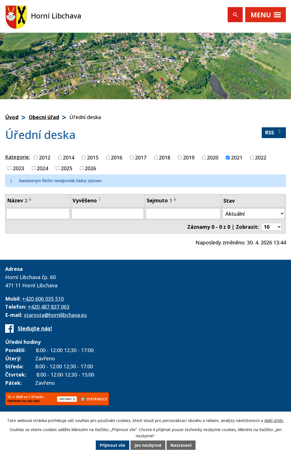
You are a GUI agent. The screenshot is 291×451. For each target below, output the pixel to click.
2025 (66, 168)
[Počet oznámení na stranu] (271, 227)
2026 (90, 168)
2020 (212, 157)
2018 (164, 157)
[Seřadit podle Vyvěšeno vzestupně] (100, 198)
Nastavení (181, 445)
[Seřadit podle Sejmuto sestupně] (175, 200)
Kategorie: (17, 156)
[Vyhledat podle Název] (38, 213)
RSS (274, 132)
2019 (188, 157)
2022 (260, 157)
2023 (18, 168)
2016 (116, 157)
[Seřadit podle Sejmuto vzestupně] (175, 198)
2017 (140, 157)
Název (17, 200)
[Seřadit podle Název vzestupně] (30, 198)
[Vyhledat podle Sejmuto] (183, 213)
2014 (68, 157)
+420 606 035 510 (43, 298)
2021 (236, 157)
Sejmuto (159, 200)
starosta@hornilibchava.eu (55, 314)
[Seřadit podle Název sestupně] (30, 200)
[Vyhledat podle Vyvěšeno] (108, 213)
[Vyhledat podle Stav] (254, 213)
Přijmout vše (112, 445)
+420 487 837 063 (48, 306)
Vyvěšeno (84, 200)
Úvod (11, 117)
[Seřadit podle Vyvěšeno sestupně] (100, 200)
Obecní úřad (44, 117)
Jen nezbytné (147, 445)
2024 (42, 168)
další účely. (274, 420)
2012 (44, 157)
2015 (92, 157)
